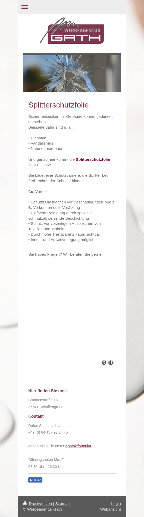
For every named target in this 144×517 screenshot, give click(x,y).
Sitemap (62, 503)
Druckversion (38, 503)
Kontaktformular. (78, 446)
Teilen (35, 480)
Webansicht (110, 509)
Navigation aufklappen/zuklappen (72, 6)
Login (116, 503)
